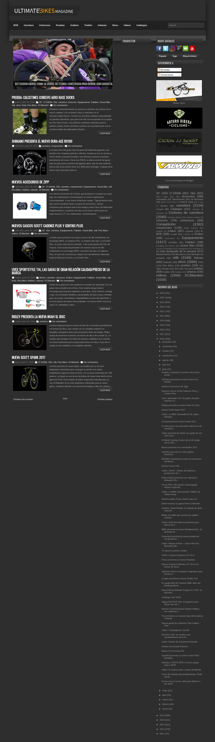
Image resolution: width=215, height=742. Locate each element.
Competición (166, 224)
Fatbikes (95, 102)
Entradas (164, 69)
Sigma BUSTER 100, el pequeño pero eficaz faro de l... (180, 603)
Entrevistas (170, 238)
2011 (162, 733)
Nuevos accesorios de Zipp (175, 386)
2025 (162, 297)
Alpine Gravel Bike (168, 202)
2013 (162, 724)
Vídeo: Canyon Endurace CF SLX (178, 555)
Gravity (159, 249)
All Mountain (197, 199)
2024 (162, 302)
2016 (162, 339)
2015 (162, 715)
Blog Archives (190, 56)
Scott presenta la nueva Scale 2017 (179, 421)
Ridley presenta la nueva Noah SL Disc (181, 405)
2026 (162, 293)
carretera (62, 102)
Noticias (198, 257)
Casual (159, 209)
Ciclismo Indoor (174, 217)
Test (177, 269)
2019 (162, 325)
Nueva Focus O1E (170, 466)
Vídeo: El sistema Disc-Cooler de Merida (181, 670)
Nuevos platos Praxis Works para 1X (179, 499)
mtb (13, 105)
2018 (162, 329)
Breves (42, 278)
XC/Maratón (43, 105)
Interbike (169, 249)
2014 (162, 720)
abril (164, 695)
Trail (186, 269)
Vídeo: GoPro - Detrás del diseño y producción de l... (179, 471)
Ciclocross (44, 25)
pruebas (185, 265)
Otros (115, 25)
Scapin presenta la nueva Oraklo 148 (180, 578)
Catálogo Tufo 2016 (171, 597)
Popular (162, 56)
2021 (162, 316)
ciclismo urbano (193, 217)
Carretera (29, 25)
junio (164, 369)
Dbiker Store (179, 103)
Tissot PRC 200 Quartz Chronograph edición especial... (179, 486)
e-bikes (172, 231)
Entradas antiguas (104, 399)
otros (18, 105)
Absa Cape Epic (165, 197)
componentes (57, 146)
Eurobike (173, 242)
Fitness (171, 246)
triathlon (26, 190)
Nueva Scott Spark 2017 (173, 410)
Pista (24, 105)
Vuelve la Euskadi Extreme (175, 646)
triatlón (166, 272)
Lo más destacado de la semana (176, 251)
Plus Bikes (32, 105)
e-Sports (186, 234)
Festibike (160, 246)
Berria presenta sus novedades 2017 (179, 447)
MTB (15, 25)
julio (164, 364)
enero (165, 709)
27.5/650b (47, 102)
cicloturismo (187, 220)
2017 (162, 334)
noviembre (167, 346)
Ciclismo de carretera (186, 213)
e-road (173, 234)
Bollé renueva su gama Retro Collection (181, 503)
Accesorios (188, 196)
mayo (165, 690)
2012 (162, 729)
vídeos (15, 233)
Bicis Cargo (198, 202)
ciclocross (72, 102)
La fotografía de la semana (188, 249)
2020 (162, 320)
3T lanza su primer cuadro (174, 550)
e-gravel (189, 231)
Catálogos (141, 25)
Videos (127, 25)
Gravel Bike (105, 102)
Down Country (191, 228)
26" (40, 102)
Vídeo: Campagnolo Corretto (175, 630)
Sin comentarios (60, 105)
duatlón (159, 231)
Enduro (69, 278)
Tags (175, 56)
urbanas (34, 190)
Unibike (178, 272)
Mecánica (180, 254)
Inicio (65, 399)
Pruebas (60, 25)
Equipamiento (84, 102)
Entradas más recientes (23, 399)
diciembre (167, 342)
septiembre (168, 355)
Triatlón (88, 25)
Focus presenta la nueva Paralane (178, 560)
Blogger (190, 180)
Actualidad (161, 199)
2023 (162, 307)
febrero (166, 704)
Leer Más (105, 133)
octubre (166, 351)
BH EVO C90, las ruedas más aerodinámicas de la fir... (176, 636)
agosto (165, 360)
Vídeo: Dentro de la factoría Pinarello (179, 642)
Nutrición (167, 262)
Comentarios (165, 74)
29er (55, 102)
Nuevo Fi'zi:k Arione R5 (173, 651)
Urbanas (102, 25)
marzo (165, 699)
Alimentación (178, 199)
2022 (162, 311)
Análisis (74, 25)
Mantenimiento (163, 254)
